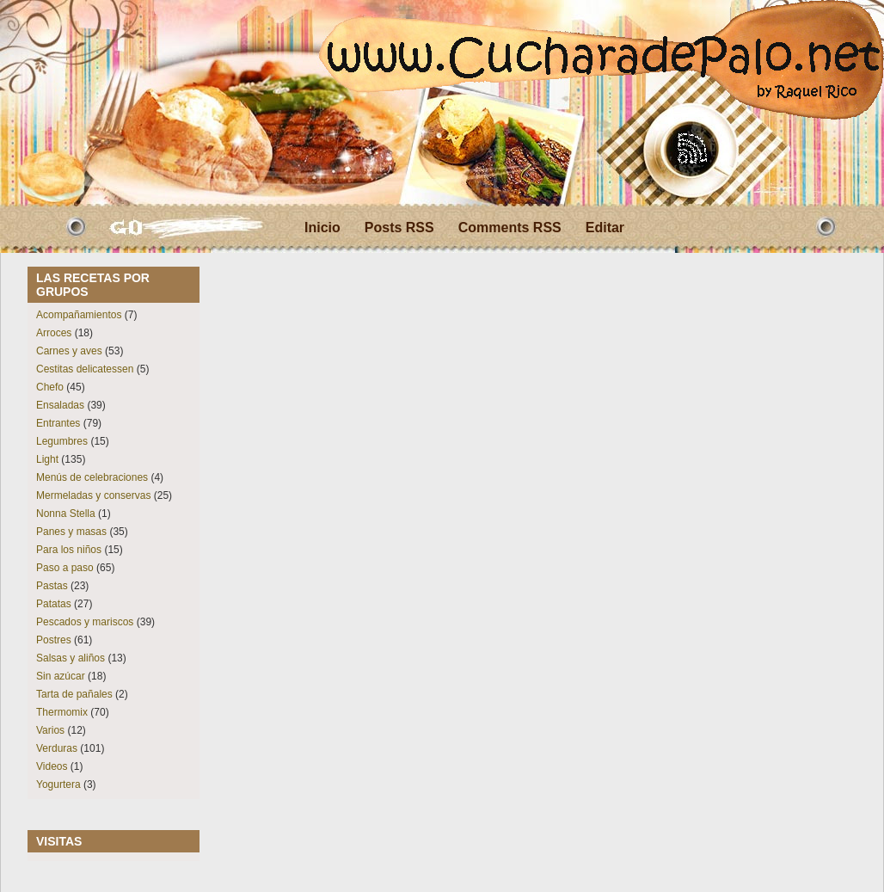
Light (47, 459)
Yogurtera (58, 784)
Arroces (53, 333)
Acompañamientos (78, 315)
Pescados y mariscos (84, 622)
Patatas (53, 604)
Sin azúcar (60, 676)
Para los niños (68, 550)
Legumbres (62, 441)
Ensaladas (60, 405)
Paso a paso (65, 568)
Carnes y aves (69, 351)
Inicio (322, 227)
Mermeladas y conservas (93, 495)
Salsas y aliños (70, 658)
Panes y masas (71, 532)
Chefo (50, 387)
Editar (605, 227)
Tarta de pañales (74, 694)
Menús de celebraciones (92, 477)
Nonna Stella (65, 514)
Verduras (56, 748)
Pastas (52, 586)
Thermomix (62, 712)
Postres (53, 640)
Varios (50, 730)
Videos (51, 766)
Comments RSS (510, 227)
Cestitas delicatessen (84, 369)
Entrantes (58, 423)
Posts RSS (399, 227)
